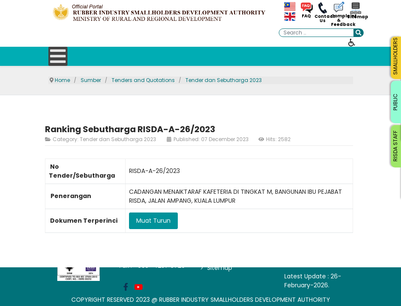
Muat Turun (153, 220)
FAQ (306, 16)
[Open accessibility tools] (351, 42)
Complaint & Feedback (339, 20)
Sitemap (355, 17)
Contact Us (322, 18)
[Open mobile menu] (57, 56)
